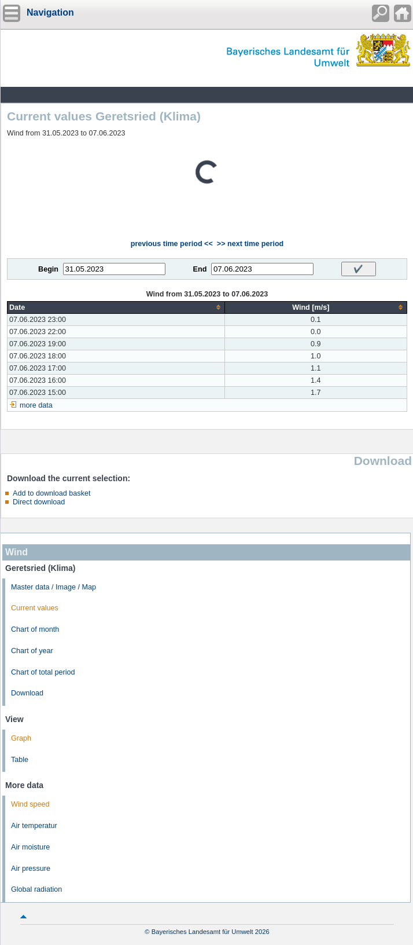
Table (19, 760)
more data (36, 405)
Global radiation (36, 889)
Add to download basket (51, 493)
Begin (48, 269)
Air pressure (30, 869)
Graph (21, 738)
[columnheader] (116, 307)
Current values (34, 608)
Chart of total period (43, 672)
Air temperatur (34, 826)
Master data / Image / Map (53, 587)
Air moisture (30, 847)
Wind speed (30, 804)
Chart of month (35, 629)
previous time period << (172, 244)
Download (27, 693)
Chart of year (32, 651)
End (200, 269)
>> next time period (250, 244)
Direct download (39, 502)
